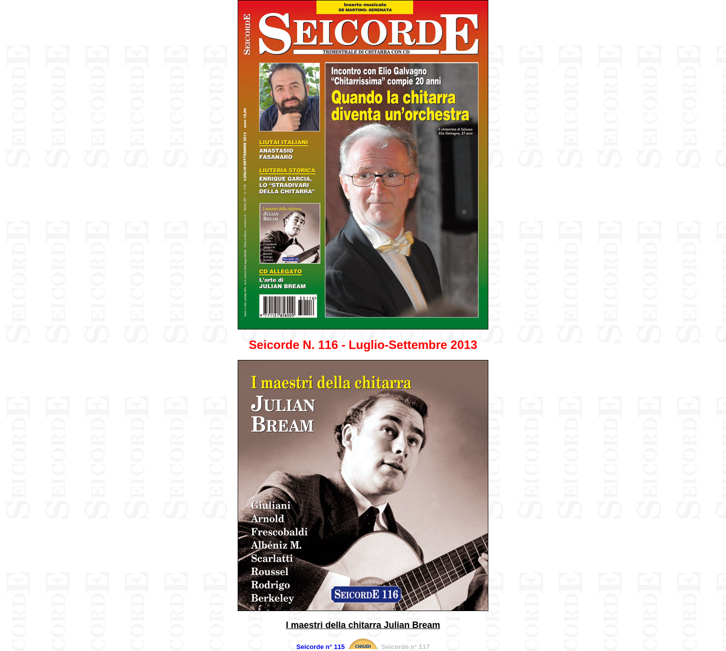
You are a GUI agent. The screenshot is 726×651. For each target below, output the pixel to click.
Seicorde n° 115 (321, 647)
